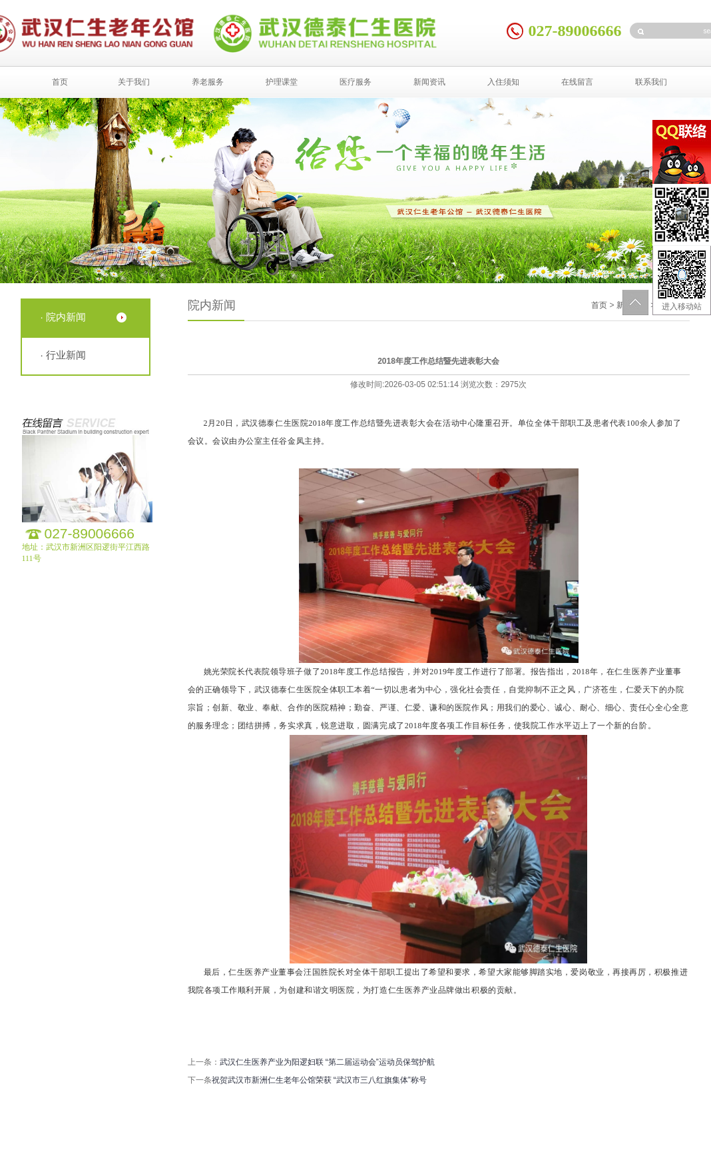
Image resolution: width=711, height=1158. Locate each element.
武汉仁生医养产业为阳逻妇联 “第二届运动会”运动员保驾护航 (327, 1062)
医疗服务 (355, 82)
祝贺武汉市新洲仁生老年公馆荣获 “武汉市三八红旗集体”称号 (319, 1080)
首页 (60, 82)
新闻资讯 (429, 82)
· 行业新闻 (63, 354)
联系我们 (651, 82)
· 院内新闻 (63, 316)
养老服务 (208, 82)
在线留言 (577, 82)
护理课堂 (282, 82)
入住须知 (503, 82)
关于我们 (134, 82)
